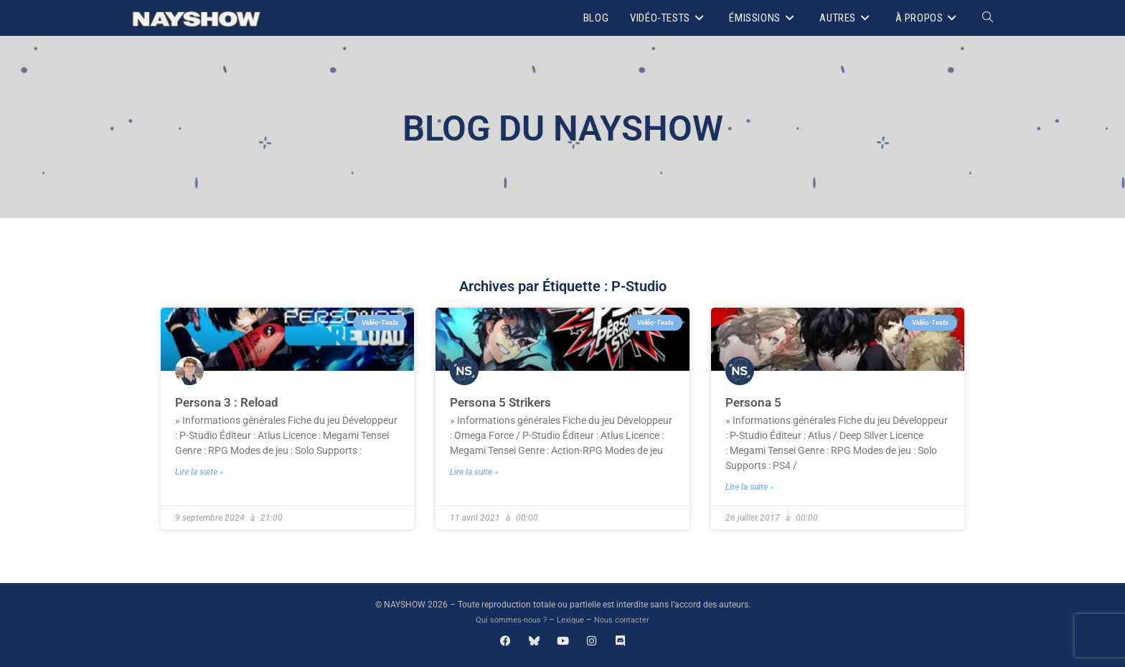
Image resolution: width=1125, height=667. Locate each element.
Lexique (571, 620)
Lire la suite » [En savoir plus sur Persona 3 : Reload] (199, 471)
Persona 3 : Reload (229, 402)
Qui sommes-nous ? (508, 620)
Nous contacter (626, 620)
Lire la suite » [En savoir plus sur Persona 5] (749, 486)
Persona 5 (754, 402)
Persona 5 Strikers (503, 402)
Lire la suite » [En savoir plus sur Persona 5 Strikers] (474, 471)
